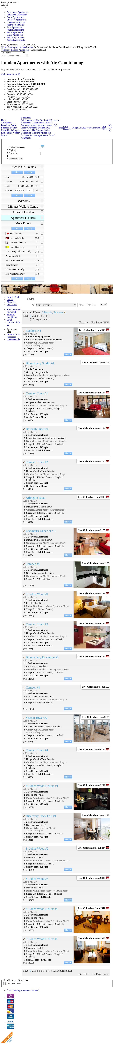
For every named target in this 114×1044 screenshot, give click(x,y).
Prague (16, 130)
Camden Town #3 (37, 624)
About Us (11, 302)
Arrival (12, 147)
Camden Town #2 (37, 462)
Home (6, 50)
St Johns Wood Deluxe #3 (42, 939)
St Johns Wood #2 (37, 848)
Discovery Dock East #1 (41, 816)
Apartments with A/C (47, 125)
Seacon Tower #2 (36, 717)
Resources (11, 337)
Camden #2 (33, 564)
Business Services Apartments (34, 135)
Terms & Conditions (12, 315)
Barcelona (5, 125)
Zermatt (4, 135)
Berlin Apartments (15, 17)
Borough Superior (37, 429)
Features (58, 312)
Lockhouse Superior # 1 (41, 531)
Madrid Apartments (15, 25)
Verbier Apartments (15, 37)
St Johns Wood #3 (37, 878)
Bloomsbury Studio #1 (40, 363)
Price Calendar (67, 127)
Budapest (5, 128)
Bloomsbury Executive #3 (42, 657)
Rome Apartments (15, 32)
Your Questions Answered (14, 310)
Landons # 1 (33, 330)
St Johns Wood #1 (37, 594)
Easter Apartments (29, 128)
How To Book (13, 297)
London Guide (13, 339)
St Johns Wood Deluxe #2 (42, 909)
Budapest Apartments (16, 20)
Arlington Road (35, 497)
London (13, 128)
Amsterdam (6, 122)
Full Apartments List (30, 120)
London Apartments (16, 22)
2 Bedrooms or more (41, 122)
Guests (12, 153)
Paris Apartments (14, 27)
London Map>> (48, 343)
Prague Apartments (15, 30)
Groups (88, 128)
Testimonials (97, 128)
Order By (30, 301)
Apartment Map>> (34, 345)
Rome (3, 133)
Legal (9, 319)
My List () (110, 127)
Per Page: (97, 322)
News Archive (13, 334)
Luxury (81, 128)
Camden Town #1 (37, 393)
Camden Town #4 (37, 750)
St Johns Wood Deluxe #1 (42, 786)
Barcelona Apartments (17, 14)
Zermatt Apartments (16, 40)
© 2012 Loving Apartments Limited (23, 990)
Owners (10, 322)
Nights (12, 150)
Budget (75, 128)
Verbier (16, 133)
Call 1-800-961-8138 (10, 74)
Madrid (4, 130)
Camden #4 (33, 687)
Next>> (83, 322)
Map (61, 128)
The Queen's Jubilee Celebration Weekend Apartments (36, 131)
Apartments (26, 117)
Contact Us (12, 304)
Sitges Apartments (15, 35)
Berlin (13, 125)
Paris (10, 130)
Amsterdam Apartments (17, 12)
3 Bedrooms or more (36, 123)
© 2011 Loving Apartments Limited (17, 47)
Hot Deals (105, 127)
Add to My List (30, 334)
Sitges (9, 133)
